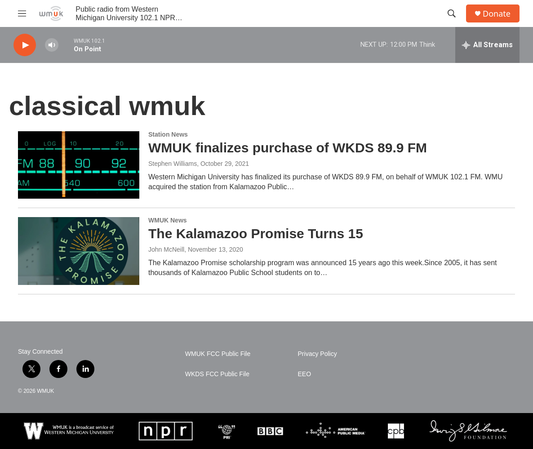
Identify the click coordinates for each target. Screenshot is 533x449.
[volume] (51, 45)
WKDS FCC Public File (217, 374)
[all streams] (487, 45)
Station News (168, 134)
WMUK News (167, 220)
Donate (497, 13)
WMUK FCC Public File (217, 354)
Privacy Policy (317, 354)
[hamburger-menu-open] (22, 13)
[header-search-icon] (451, 13)
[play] (25, 45)
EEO (304, 374)
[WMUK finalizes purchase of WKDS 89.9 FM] (78, 165)
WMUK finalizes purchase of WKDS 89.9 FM (287, 147)
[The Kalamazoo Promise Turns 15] (78, 251)
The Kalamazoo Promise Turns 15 (255, 233)
